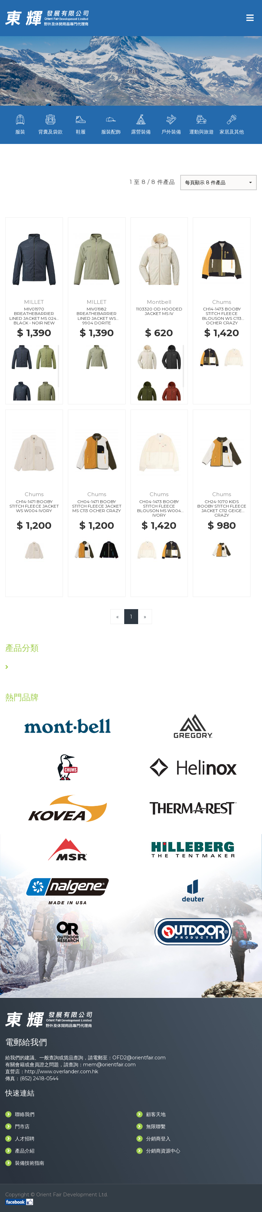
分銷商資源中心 (158, 1151)
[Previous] (117, 616)
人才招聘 (19, 1139)
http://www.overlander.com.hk (61, 1071)
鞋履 (81, 124)
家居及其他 (231, 124)
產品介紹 (19, 1151)
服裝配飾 (111, 124)
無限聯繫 (151, 1126)
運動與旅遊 (201, 124)
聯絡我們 (19, 1114)
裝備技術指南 (24, 1163)
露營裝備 (141, 124)
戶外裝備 (171, 124)
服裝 (20, 124)
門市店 (17, 1126)
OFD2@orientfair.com (139, 1058)
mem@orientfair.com (109, 1064)
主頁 (131, 71)
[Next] (145, 616)
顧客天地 (151, 1114)
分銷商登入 (153, 1139)
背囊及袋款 (50, 124)
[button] (218, 182)
